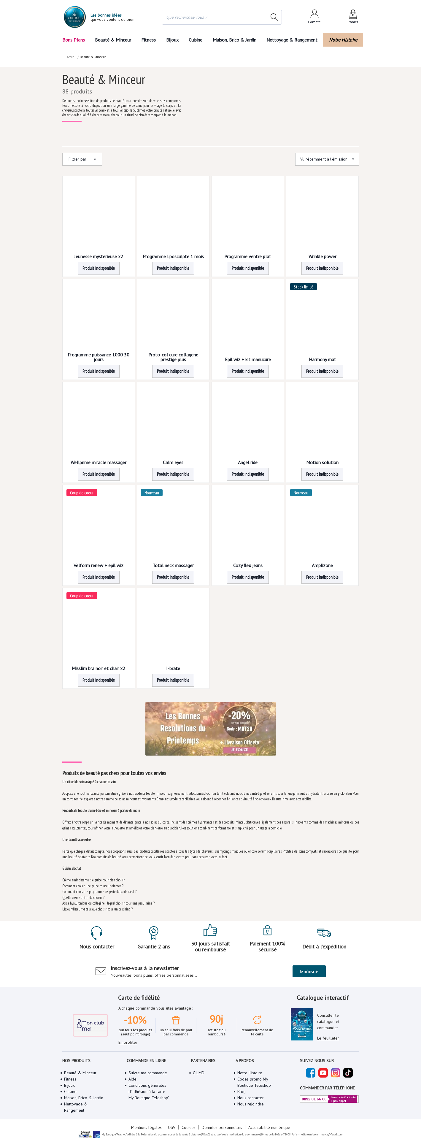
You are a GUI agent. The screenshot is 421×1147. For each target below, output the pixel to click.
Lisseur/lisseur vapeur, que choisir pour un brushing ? (97, 907)
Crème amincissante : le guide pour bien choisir (93, 878)
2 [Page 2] (193, 686)
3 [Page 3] (206, 686)
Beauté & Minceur (112, 40)
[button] (180, 686)
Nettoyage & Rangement (294, 40)
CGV (171, 1120)
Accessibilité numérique (268, 1120)
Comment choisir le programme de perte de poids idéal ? (100, 889)
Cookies (189, 1120)
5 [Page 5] (232, 686)
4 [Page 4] (219, 686)
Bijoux (172, 40)
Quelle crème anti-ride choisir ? (83, 895)
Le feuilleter (328, 1029)
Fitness (148, 40)
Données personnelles (221, 1120)
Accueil (72, 51)
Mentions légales (147, 1120)
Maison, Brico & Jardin (235, 40)
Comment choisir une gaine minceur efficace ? (92, 883)
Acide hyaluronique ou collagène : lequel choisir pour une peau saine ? (109, 901)
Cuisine (196, 40)
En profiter (127, 1027)
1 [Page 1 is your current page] (180, 686)
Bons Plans (73, 40)
